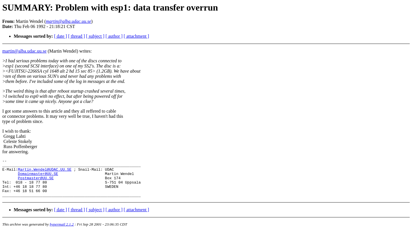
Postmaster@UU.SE (36, 182)
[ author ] (114, 36)
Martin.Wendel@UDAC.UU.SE (45, 171)
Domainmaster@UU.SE (38, 177)
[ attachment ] (136, 36)
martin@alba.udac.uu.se (24, 51)
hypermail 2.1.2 (62, 232)
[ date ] (60, 36)
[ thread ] (76, 36)
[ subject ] (95, 36)
